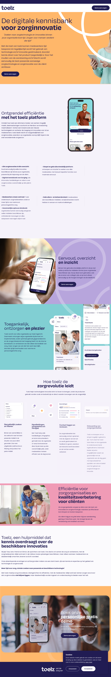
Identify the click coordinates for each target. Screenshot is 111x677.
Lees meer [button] (88, 662)
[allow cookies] (88, 668)
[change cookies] (72, 668)
